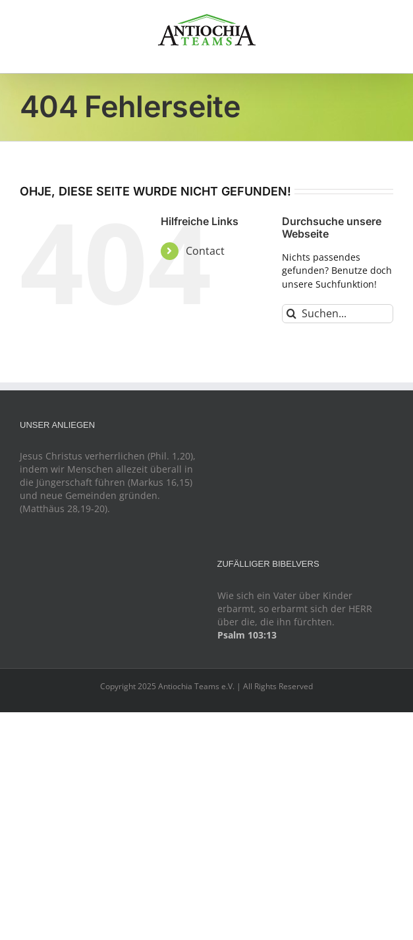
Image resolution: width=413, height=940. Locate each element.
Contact (205, 251)
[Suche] (291, 313)
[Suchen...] (337, 313)
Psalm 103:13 (247, 635)
